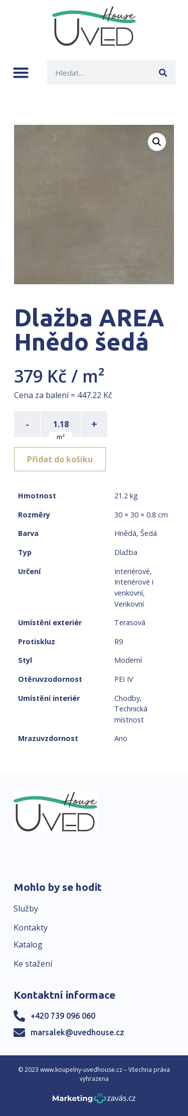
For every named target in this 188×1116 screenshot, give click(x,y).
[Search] (163, 72)
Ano (120, 738)
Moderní (128, 660)
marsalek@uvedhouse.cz (77, 1032)
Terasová (129, 622)
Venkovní (129, 604)
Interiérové (132, 571)
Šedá (148, 533)
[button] (21, 72)
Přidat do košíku (60, 459)
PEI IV (123, 679)
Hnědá (125, 533)
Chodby (127, 698)
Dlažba (125, 552)
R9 (118, 641)
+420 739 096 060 (63, 1015)
